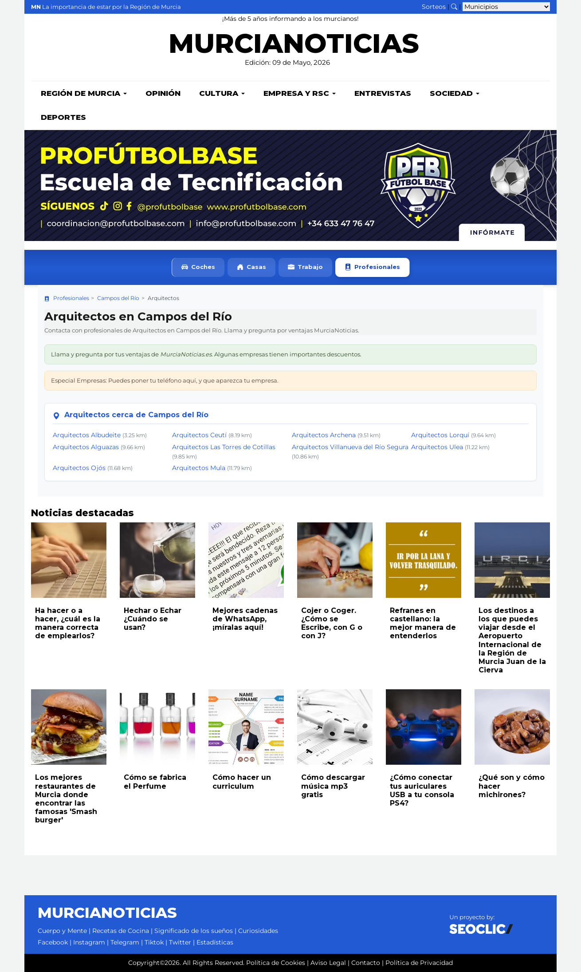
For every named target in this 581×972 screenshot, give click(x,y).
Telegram (124, 942)
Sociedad (454, 93)
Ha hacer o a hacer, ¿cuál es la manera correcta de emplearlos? (67, 623)
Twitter (180, 942)
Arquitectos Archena (324, 435)
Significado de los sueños (193, 931)
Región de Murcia (84, 93)
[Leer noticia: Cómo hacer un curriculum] (246, 727)
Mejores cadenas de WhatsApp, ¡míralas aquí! (245, 619)
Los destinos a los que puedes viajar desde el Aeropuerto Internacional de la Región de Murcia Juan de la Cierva (512, 640)
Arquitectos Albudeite (87, 435)
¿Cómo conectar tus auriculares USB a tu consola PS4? (422, 790)
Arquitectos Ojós (79, 468)
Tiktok (154, 942)
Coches (198, 267)
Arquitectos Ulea (437, 447)
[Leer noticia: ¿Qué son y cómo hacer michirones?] (512, 727)
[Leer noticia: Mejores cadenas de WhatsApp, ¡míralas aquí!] (246, 560)
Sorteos (434, 7)
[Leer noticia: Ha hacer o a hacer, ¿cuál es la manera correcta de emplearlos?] (68, 560)
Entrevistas (382, 93)
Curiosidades (258, 931)
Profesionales (372, 267)
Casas (251, 267)
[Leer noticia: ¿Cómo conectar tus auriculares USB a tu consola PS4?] (423, 727)
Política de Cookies (275, 963)
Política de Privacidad (419, 963)
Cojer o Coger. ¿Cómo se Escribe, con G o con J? (331, 623)
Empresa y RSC (299, 93)
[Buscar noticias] (454, 7)
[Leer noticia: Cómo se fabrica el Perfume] (157, 727)
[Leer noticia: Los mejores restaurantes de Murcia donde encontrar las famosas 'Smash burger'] (68, 727)
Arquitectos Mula (198, 468)
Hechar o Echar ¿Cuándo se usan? (152, 619)
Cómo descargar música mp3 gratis (333, 785)
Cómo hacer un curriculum (241, 781)
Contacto (365, 963)
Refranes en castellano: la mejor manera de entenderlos (423, 623)
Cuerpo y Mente (62, 931)
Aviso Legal (328, 963)
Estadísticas (214, 942)
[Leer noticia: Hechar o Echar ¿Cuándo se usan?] (157, 560)
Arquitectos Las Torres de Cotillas (223, 447)
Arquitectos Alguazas (86, 447)
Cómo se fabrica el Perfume (155, 781)
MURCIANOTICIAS (294, 47)
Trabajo (305, 267)
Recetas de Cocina (120, 931)
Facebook (53, 942)
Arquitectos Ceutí (199, 435)
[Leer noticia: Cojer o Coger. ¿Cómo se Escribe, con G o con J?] (335, 560)
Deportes (63, 117)
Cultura (222, 93)
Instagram (89, 942)
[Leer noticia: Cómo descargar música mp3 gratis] (335, 727)
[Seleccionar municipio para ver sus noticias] (506, 6)
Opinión (163, 93)
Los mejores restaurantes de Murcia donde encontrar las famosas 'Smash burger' (66, 798)
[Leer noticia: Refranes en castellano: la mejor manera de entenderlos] (423, 560)
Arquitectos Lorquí (440, 435)
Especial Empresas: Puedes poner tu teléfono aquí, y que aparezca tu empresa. (165, 380)
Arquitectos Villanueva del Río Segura (350, 447)
